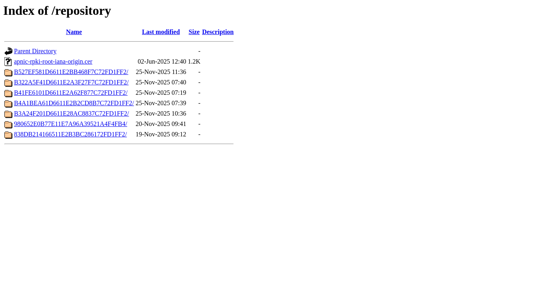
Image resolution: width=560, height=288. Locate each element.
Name (74, 31)
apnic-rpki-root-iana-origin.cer (53, 61)
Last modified (161, 31)
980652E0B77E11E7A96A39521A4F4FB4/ (70, 123)
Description (218, 31)
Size (194, 31)
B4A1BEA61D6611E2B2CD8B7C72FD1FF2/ (74, 103)
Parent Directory (35, 51)
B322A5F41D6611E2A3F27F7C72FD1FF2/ (71, 82)
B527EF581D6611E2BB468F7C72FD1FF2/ (71, 71)
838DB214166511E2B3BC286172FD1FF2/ (70, 134)
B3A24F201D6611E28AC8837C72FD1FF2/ (71, 113)
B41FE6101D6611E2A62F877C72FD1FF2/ (71, 92)
